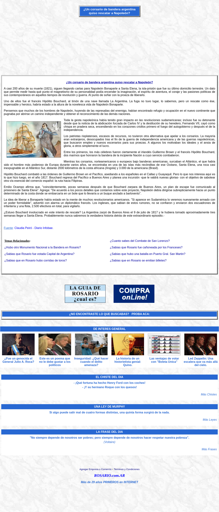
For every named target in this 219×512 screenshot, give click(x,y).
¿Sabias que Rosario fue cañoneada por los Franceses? (146, 247)
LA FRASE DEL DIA (109, 431)
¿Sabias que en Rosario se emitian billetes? (138, 260)
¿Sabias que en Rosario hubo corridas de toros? (35, 260)
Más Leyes (210, 419)
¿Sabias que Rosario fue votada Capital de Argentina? (39, 253)
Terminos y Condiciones (127, 469)
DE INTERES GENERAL (109, 328)
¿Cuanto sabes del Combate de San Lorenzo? (140, 240)
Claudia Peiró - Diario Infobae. (34, 227)
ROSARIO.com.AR (109, 475)
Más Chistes (209, 394)
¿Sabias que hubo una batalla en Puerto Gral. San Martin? (147, 253)
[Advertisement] (109, 45)
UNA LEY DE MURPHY (109, 406)
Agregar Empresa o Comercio (95, 469)
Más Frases (209, 449)
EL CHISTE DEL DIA (109, 377)
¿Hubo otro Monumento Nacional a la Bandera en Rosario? (42, 247)
